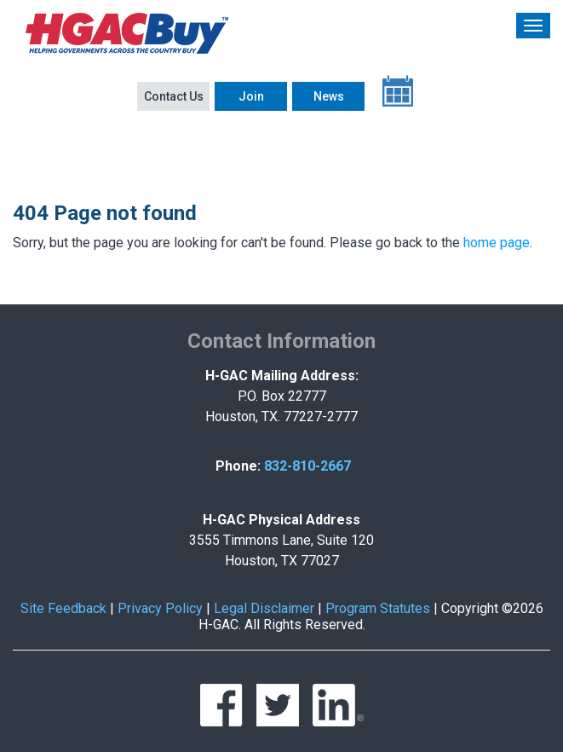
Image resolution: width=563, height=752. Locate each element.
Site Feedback (63, 608)
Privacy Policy (160, 608)
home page (496, 242)
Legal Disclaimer (264, 608)
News (328, 96)
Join (251, 96)
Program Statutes (377, 608)
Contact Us (174, 96)
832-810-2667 (307, 466)
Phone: (238, 466)
